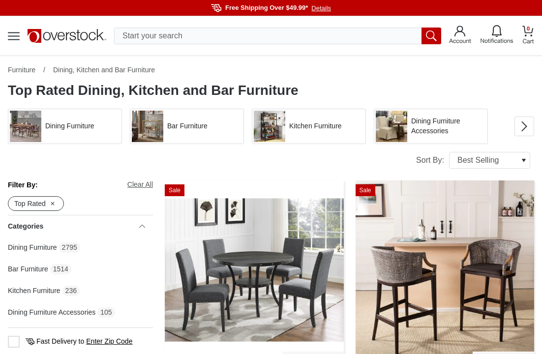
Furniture (21, 70)
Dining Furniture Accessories (51, 312)
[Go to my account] (460, 36)
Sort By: (473, 160)
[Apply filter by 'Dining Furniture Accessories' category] (431, 126)
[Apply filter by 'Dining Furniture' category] (65, 126)
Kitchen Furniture (34, 291)
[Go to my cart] (528, 36)
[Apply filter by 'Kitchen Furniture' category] (309, 126)
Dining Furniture (32, 247)
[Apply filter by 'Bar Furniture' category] (187, 126)
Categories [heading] (76, 226)
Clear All (140, 184)
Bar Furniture (28, 269)
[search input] (277, 36)
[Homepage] (67, 36)
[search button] (431, 36)
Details (321, 8)
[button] (65, 126)
